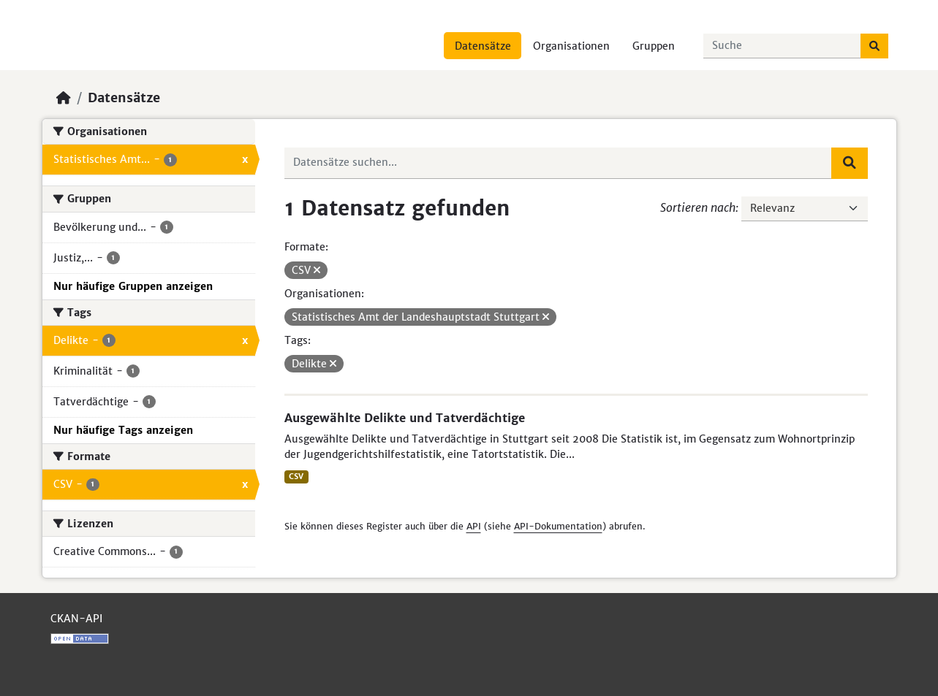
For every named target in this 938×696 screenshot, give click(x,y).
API (473, 526)
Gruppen (653, 46)
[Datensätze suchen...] (782, 46)
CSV (296, 476)
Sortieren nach (697, 207)
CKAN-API (76, 618)
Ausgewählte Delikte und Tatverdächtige (404, 417)
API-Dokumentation (558, 526)
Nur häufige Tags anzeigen (123, 430)
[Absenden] (874, 46)
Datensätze (483, 46)
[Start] (63, 98)
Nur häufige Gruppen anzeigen (133, 286)
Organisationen (571, 46)
